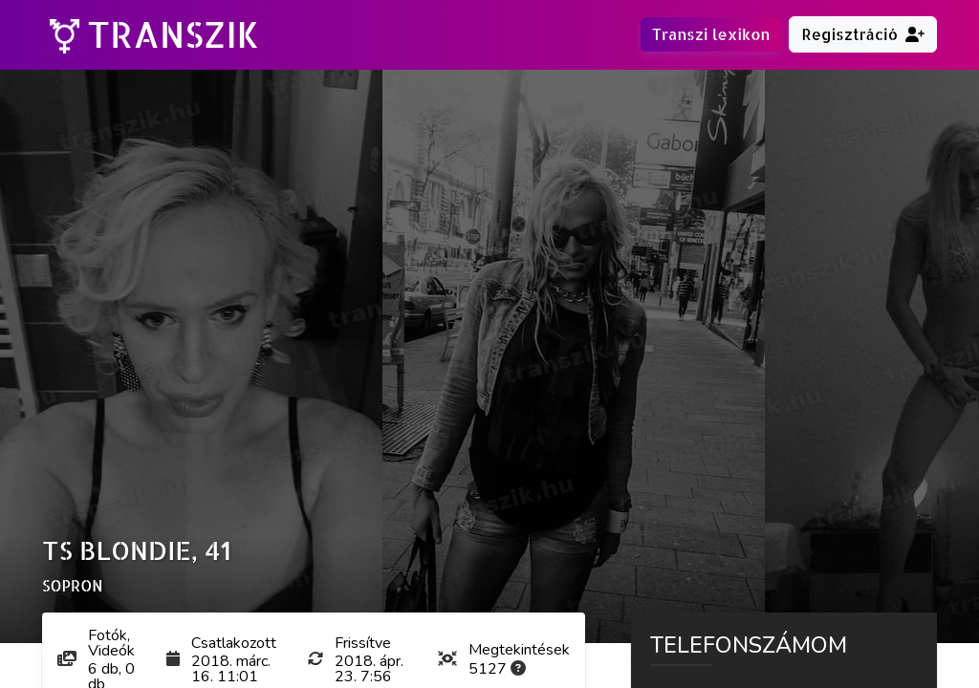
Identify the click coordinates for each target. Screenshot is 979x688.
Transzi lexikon (711, 34)
